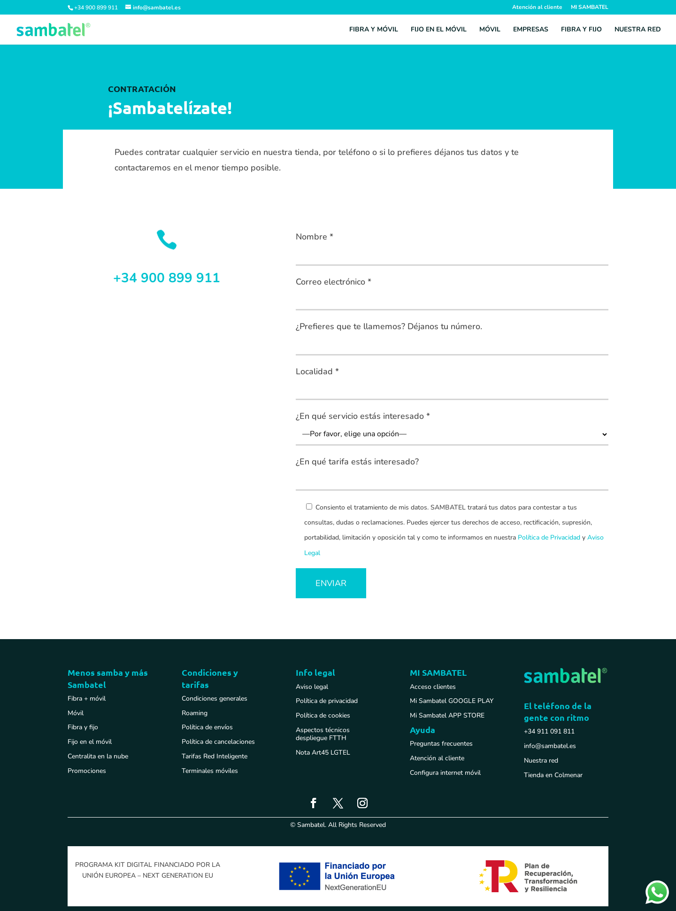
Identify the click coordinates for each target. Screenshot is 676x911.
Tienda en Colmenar (553, 775)
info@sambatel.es (550, 745)
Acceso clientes (433, 686)
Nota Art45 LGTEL (323, 752)
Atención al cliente (537, 7)
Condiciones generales (214, 698)
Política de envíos (207, 727)
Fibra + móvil (87, 698)
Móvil (489, 30)
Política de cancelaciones (218, 741)
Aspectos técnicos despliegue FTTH (323, 734)
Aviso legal (312, 686)
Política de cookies (323, 715)
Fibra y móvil (373, 30)
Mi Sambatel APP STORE (447, 715)
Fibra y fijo (581, 30)
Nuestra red (638, 30)
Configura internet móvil (445, 772)
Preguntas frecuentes (441, 743)
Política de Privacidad (549, 537)
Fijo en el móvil (439, 30)
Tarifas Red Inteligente (214, 756)
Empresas (530, 30)
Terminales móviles (210, 770)
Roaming (194, 713)
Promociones (87, 770)
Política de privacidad (327, 700)
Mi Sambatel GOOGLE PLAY (451, 700)
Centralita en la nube (98, 756)
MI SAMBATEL (589, 7)
